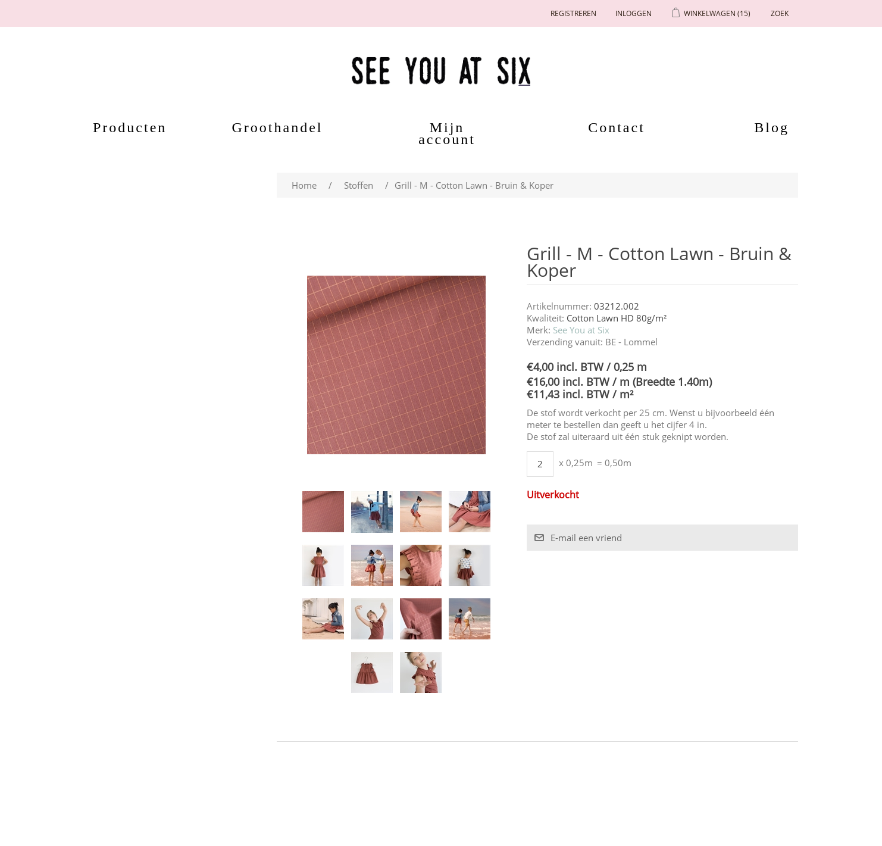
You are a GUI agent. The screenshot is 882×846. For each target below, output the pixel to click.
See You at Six (581, 330)
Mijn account (447, 133)
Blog (771, 127)
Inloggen (633, 13)
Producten (123, 127)
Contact (616, 127)
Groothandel (277, 127)
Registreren (573, 13)
